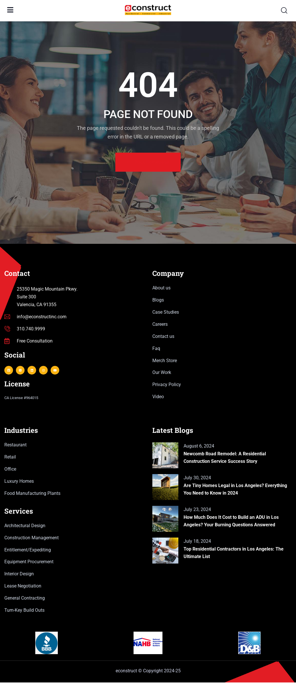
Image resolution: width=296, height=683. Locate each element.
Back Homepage (148, 162)
